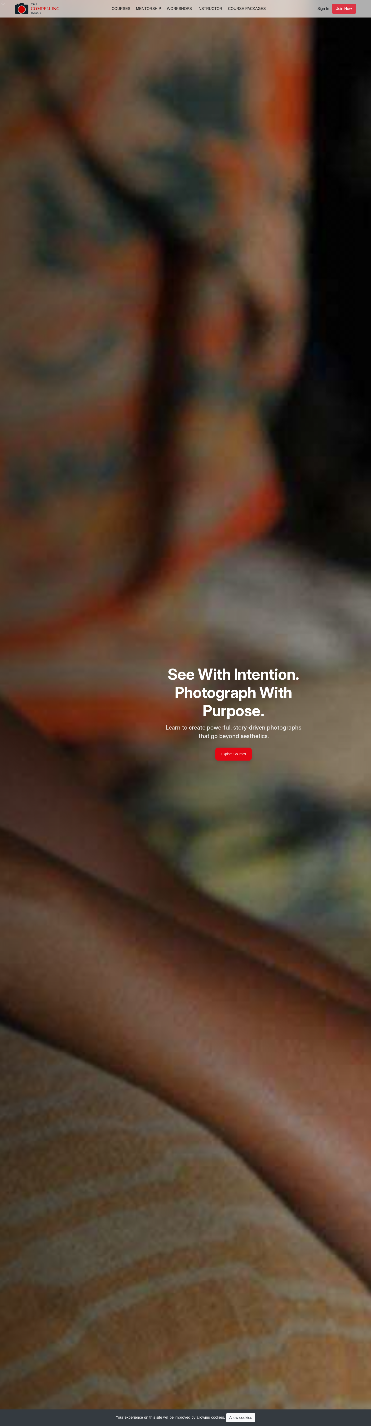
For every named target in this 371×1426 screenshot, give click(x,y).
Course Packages (247, 9)
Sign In (323, 9)
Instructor (210, 9)
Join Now (344, 9)
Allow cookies (240, 1418)
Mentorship (148, 9)
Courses (121, 9)
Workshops (179, 9)
